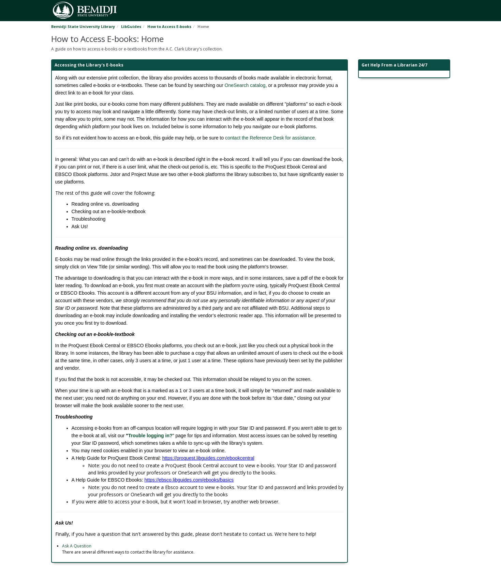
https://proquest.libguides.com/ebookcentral (208, 458)
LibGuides (131, 26)
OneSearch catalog (245, 85)
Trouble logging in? (150, 435)
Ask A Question (76, 546)
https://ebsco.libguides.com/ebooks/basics (189, 480)
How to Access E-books (169, 26)
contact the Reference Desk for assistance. (270, 138)
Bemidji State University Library (83, 26)
